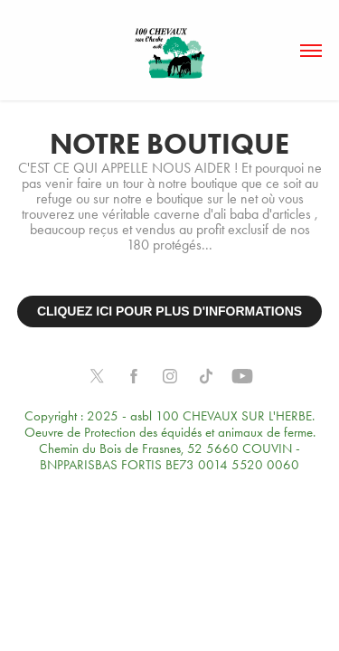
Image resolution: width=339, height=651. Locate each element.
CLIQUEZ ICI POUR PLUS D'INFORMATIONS (169, 311)
